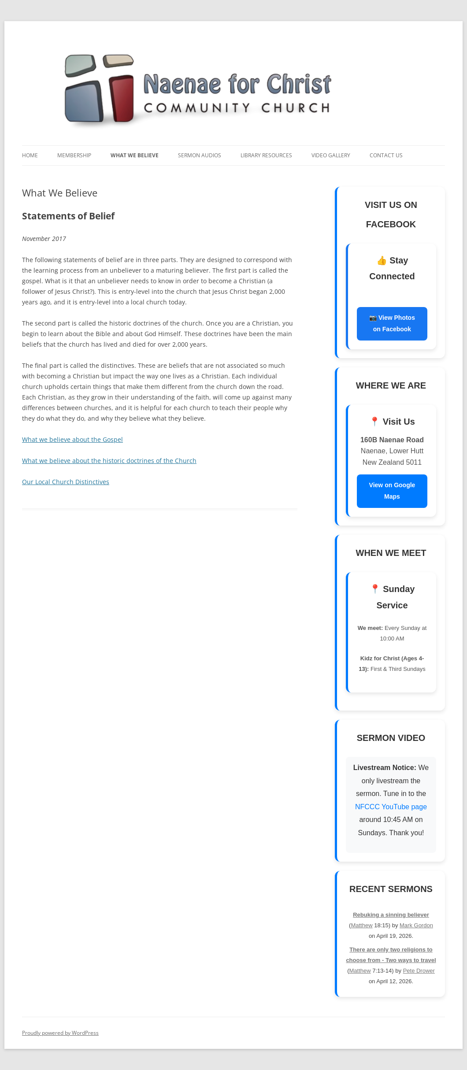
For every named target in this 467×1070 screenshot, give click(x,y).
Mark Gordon (416, 925)
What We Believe (135, 155)
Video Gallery (330, 155)
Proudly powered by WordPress (60, 1033)
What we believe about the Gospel (72, 439)
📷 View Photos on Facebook (392, 323)
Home (30, 155)
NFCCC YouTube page (391, 807)
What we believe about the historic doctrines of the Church (109, 460)
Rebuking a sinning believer (391, 914)
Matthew (361, 925)
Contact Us (386, 155)
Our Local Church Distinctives (65, 482)
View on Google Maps (392, 490)
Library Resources (266, 155)
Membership (74, 155)
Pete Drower (419, 970)
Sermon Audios (199, 155)
